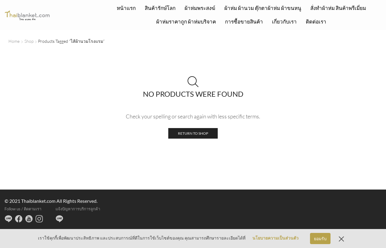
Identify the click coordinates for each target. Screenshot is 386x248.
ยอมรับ (320, 238)
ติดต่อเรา (316, 21)
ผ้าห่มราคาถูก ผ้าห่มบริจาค (186, 21)
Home (14, 41)
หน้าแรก (126, 8)
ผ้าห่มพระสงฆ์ (200, 8)
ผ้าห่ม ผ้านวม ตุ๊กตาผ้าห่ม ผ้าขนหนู (262, 8)
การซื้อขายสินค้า (244, 21)
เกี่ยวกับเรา (284, 21)
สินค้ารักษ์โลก (160, 8)
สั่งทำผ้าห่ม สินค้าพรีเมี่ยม (338, 8)
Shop (28, 41)
